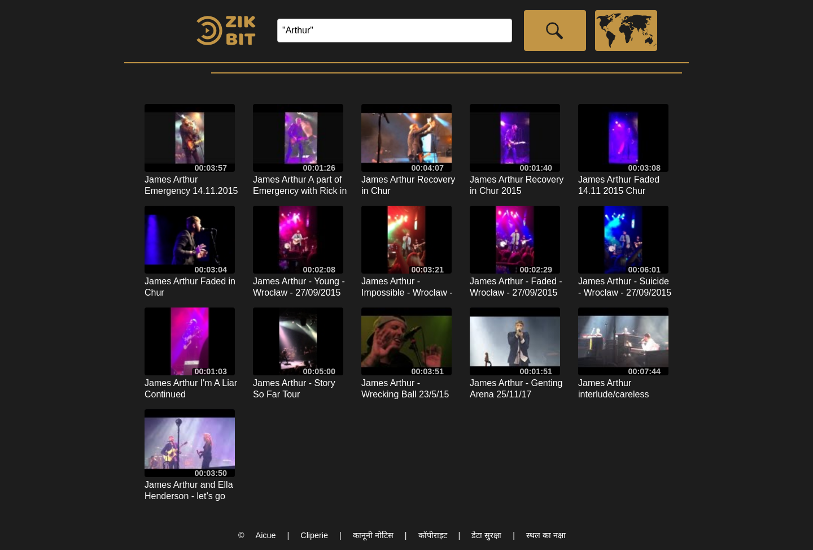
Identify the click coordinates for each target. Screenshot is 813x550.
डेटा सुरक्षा (486, 535)
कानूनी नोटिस (373, 535)
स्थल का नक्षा (546, 535)
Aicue (266, 535)
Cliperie (314, 535)
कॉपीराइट (432, 535)
